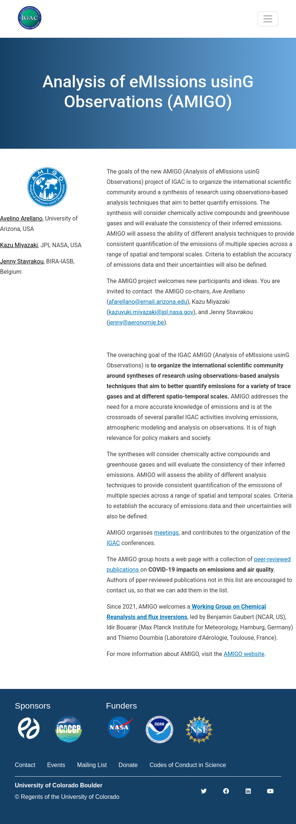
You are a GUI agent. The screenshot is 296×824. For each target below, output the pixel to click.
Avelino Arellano (21, 218)
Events (56, 765)
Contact (25, 765)
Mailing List (92, 765)
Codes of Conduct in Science (188, 765)
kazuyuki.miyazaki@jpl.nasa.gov (151, 312)
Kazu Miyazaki (19, 245)
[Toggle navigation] (267, 18)
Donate (128, 765)
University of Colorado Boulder (58, 785)
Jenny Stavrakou (21, 261)
